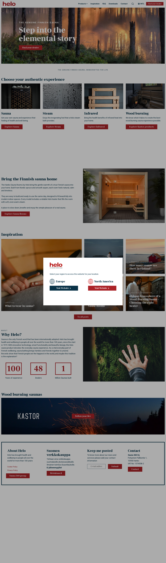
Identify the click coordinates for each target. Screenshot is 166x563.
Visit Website (63, 288)
